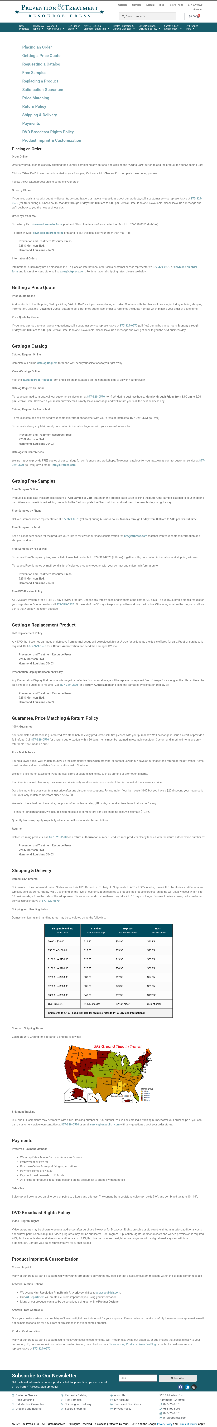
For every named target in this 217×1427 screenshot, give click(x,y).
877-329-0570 (195, 4)
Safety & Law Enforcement (173, 27)
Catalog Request (47, 363)
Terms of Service (187, 1424)
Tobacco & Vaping (38, 27)
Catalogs (122, 4)
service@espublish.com (105, 1124)
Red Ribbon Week (74, 27)
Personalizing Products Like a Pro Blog (132, 1344)
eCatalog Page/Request (37, 379)
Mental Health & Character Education (96, 27)
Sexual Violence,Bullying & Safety (150, 27)
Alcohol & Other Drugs (55, 27)
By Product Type (192, 27)
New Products (24, 27)
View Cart (197, 9)
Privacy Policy (164, 1424)
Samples (136, 4)
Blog (161, 4)
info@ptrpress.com (63, 465)
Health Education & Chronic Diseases (124, 27)
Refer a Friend (176, 4)
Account (150, 4)
